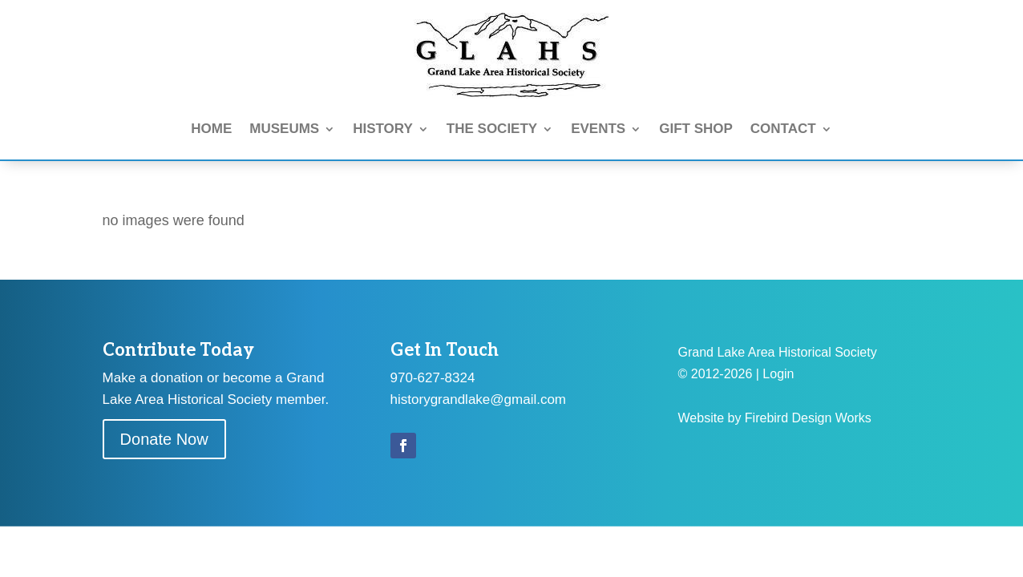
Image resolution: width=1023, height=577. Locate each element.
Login (778, 374)
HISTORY (383, 128)
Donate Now (164, 439)
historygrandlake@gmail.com (478, 399)
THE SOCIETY (492, 128)
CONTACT (783, 128)
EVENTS (598, 128)
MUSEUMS (284, 128)
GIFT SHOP (696, 128)
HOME (211, 128)
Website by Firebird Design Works (774, 418)
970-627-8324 (432, 377)
